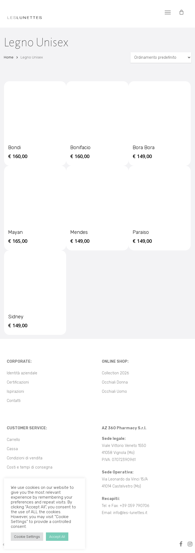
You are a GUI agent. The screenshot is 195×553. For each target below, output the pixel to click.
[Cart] (181, 12)
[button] (168, 12)
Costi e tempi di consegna (29, 467)
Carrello (13, 439)
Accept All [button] (57, 537)
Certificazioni (18, 382)
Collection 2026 (115, 373)
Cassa (12, 449)
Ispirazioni (15, 391)
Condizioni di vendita (24, 458)
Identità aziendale (22, 373)
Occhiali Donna (115, 382)
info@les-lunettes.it (130, 513)
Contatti (14, 400)
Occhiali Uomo (114, 391)
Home (9, 57)
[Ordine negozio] (160, 57)
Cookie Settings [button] (27, 537)
